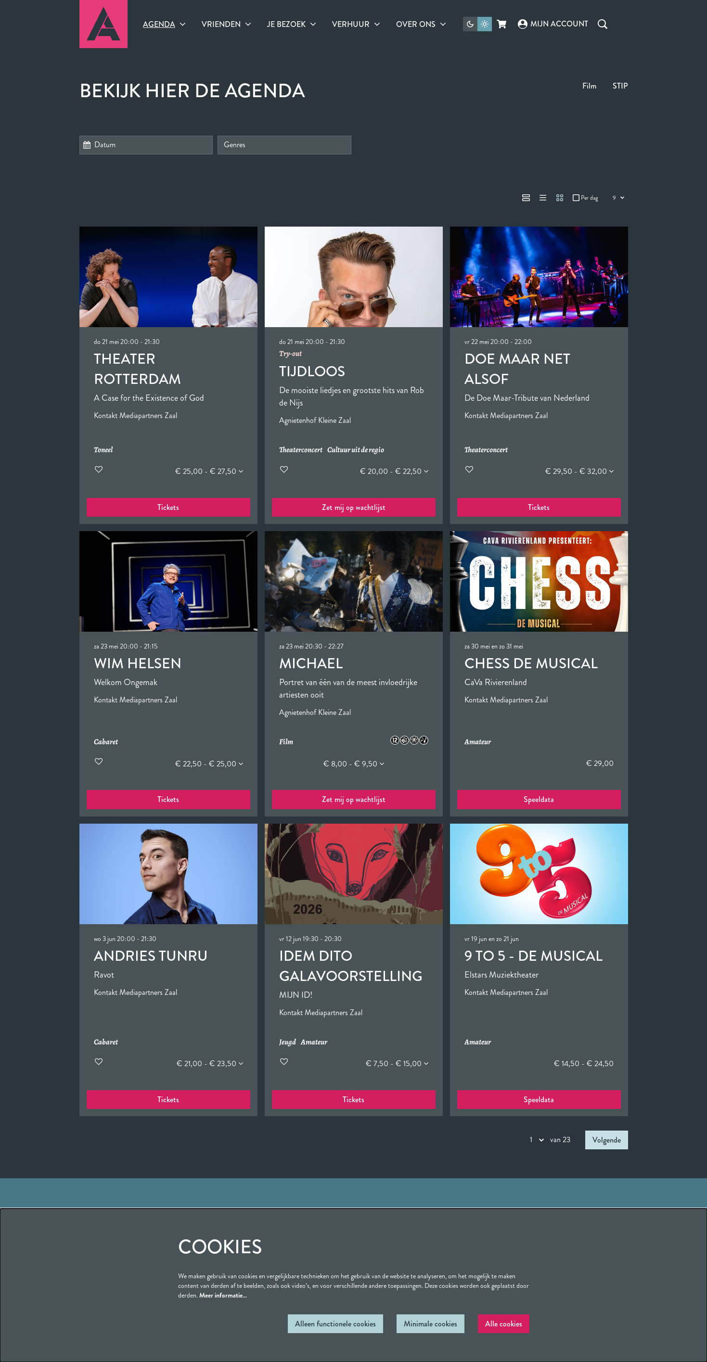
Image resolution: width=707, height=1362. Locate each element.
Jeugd (287, 1042)
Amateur (477, 742)
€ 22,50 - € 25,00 (209, 764)
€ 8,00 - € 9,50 (353, 764)
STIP (620, 85)
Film (589, 85)
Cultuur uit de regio (355, 450)
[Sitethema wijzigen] (477, 24)
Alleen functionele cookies (335, 1323)
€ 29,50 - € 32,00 (579, 471)
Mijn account (553, 23)
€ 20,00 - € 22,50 (394, 471)
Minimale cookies (430, 1323)
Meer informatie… (223, 1295)
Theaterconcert (300, 450)
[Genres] (284, 145)
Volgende (606, 1140)
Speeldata (539, 799)
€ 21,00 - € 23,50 (210, 1063)
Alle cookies (503, 1323)
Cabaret (106, 742)
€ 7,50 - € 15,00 (397, 1063)
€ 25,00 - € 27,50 (209, 471)
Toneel (103, 450)
